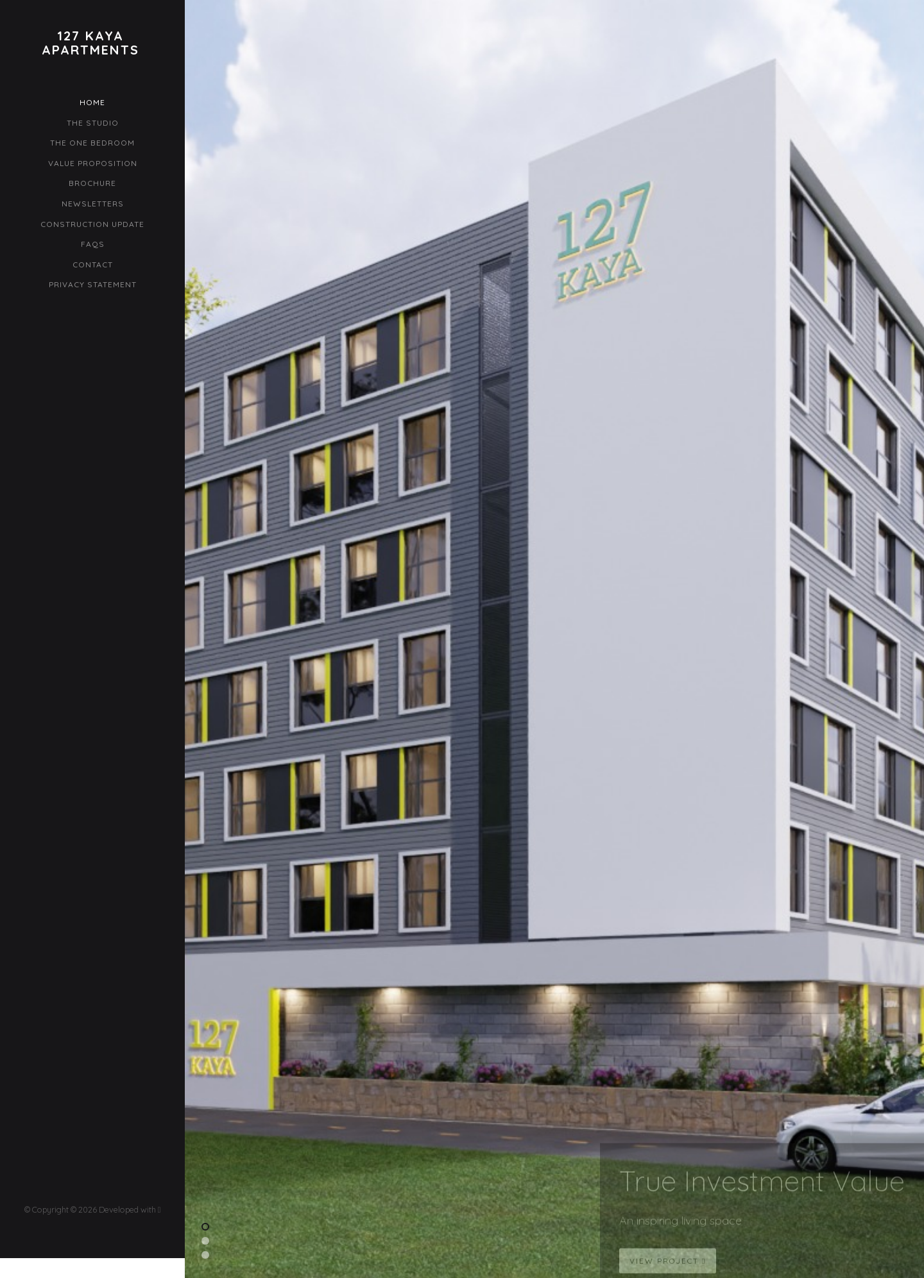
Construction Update (92, 224)
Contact (93, 264)
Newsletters (93, 203)
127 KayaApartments (90, 43)
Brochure (92, 183)
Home (92, 102)
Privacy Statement (93, 284)
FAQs (93, 244)
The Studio (93, 123)
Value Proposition (92, 163)
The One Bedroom (92, 142)
